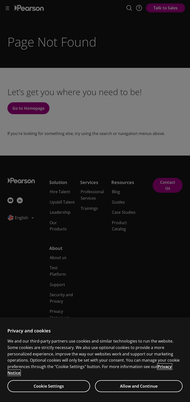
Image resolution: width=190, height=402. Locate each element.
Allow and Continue (139, 386)
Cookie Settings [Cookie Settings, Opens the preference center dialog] (49, 386)
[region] (95, 359)
